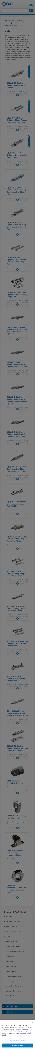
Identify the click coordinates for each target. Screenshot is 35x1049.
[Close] (33, 1025)
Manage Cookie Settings (17, 1042)
